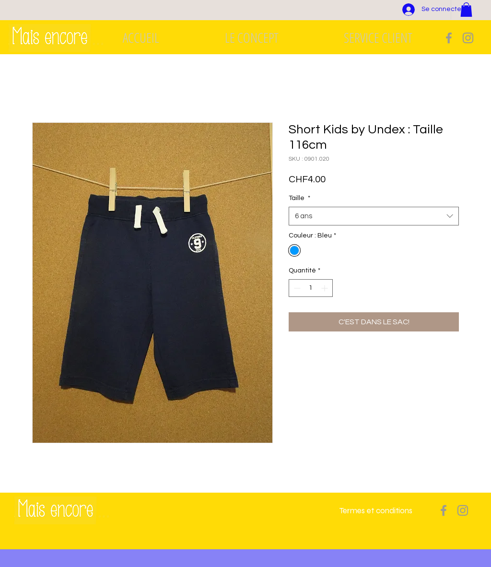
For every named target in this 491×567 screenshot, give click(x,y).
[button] (466, 9)
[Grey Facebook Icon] (449, 38)
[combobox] (374, 216)
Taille (299, 198)
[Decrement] (296, 288)
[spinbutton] (310, 288)
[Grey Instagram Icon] (468, 38)
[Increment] (325, 288)
